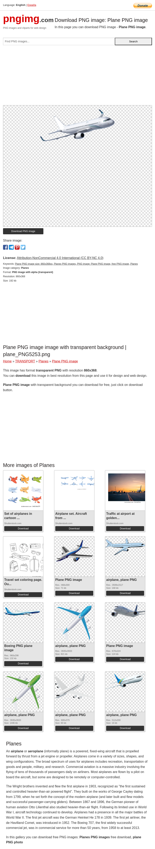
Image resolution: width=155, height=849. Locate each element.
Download (23, 528)
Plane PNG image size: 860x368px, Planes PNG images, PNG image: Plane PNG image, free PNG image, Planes (76, 263)
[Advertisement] (77, 76)
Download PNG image (23, 231)
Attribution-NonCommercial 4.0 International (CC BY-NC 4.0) (60, 258)
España (31, 4)
